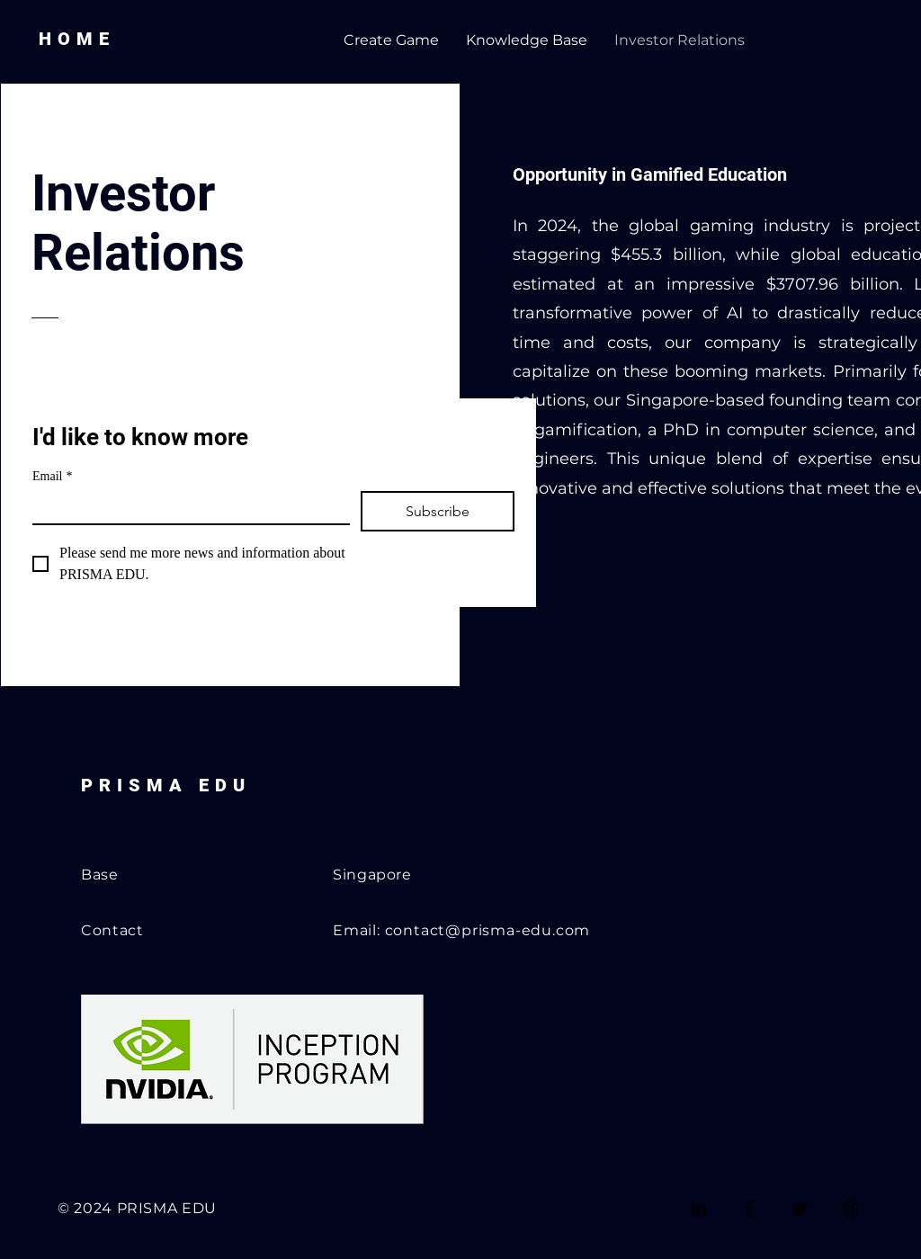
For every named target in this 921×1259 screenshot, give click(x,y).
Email (52, 476)
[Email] (185, 507)
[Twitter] (799, 1208)
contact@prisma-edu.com (488, 930)
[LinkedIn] (699, 1208)
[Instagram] (850, 1208)
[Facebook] (749, 1208)
